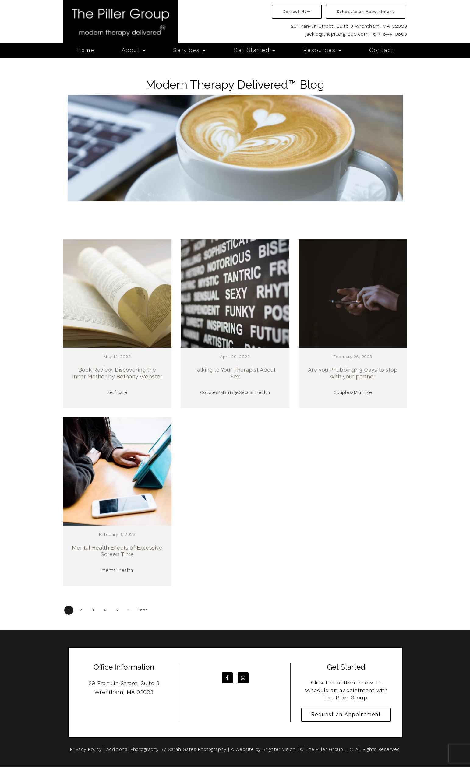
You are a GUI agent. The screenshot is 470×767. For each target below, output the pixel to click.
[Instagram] (243, 676)
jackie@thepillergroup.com (337, 34)
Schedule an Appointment (365, 11)
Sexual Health (254, 392)
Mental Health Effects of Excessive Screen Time (117, 550)
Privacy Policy (86, 749)
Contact (381, 50)
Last (148, 609)
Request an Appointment (346, 714)
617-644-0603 (390, 34)
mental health (117, 570)
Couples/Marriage (219, 392)
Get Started (252, 50)
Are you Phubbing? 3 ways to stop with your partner (353, 373)
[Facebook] (227, 676)
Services (186, 50)
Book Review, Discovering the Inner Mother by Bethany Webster (117, 373)
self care (117, 392)
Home (85, 50)
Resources (319, 50)
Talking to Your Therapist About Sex (235, 373)
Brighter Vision (278, 749)
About (131, 50)
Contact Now (297, 11)
